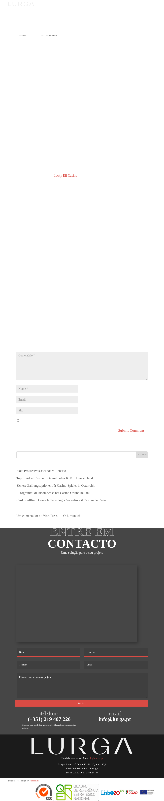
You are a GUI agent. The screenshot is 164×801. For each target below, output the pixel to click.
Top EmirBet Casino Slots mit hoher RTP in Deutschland (54, 478)
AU (42, 35)
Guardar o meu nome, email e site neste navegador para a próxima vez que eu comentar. (80, 420)
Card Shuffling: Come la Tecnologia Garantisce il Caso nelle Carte (61, 500)
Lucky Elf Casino (65, 175)
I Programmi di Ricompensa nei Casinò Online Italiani (53, 493)
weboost (23, 35)
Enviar (81, 703)
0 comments (51, 35)
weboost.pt (34, 781)
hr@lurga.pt (96, 758)
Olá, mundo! (71, 516)
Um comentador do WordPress (36, 516)
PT (128, 6)
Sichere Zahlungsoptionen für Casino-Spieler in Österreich (55, 485)
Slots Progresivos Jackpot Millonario (41, 471)
